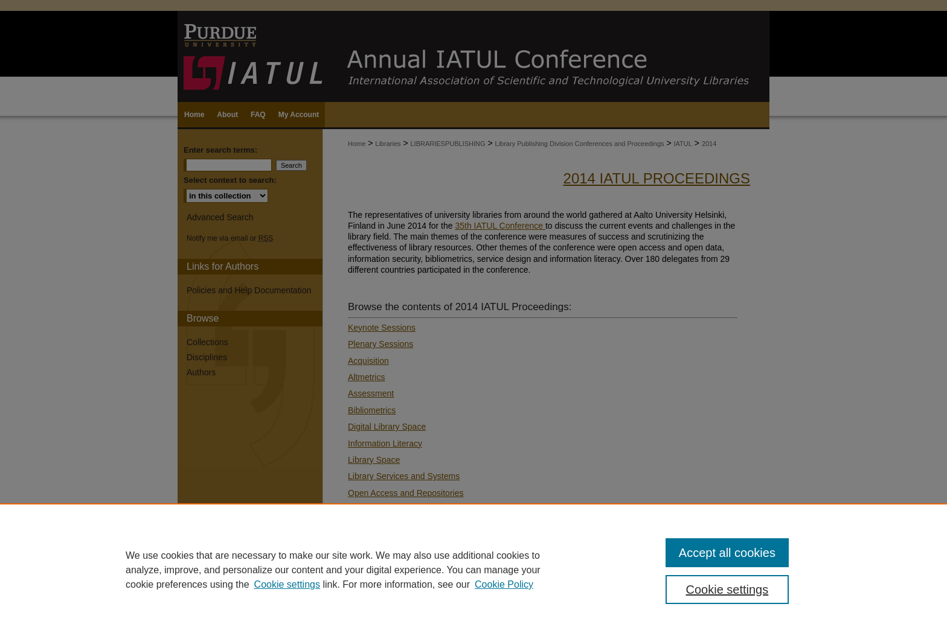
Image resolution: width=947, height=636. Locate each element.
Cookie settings (287, 584)
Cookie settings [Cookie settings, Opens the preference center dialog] (727, 589)
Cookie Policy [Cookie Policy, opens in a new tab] (504, 584)
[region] (473, 569)
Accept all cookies (727, 552)
